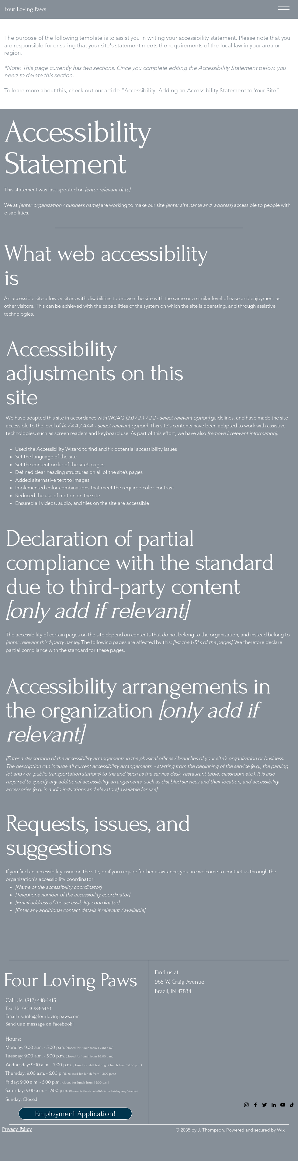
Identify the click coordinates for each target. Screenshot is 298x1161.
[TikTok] (292, 1105)
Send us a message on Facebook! (40, 1024)
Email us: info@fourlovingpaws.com (42, 1016)
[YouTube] (283, 1105)
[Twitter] (265, 1105)
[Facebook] (255, 1105)
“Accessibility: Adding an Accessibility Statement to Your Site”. (201, 90)
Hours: (14, 1039)
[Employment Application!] (75, 1114)
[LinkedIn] (274, 1105)
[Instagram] (246, 1105)
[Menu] (283, 8)
